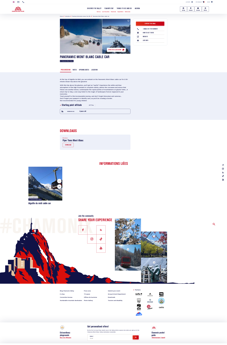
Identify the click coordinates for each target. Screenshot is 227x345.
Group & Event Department (117, 294)
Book (208, 1)
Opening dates (84, 70)
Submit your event (114, 291)
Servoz (99, 11)
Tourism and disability (115, 300)
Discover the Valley (94, 8)
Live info (188, 1)
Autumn (198, 10)
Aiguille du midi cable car (39, 203)
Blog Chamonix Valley (67, 291)
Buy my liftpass (65, 337)
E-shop (62, 294)
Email (91, 336)
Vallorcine (127, 11)
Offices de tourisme (90, 297)
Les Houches (105, 11)
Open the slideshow (114, 50)
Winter (205, 10)
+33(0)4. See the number (150, 29)
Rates (75, 70)
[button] (59, 181)
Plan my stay (109, 8)
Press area (87, 291)
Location (94, 70)
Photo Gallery (88, 300)
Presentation (65, 70)
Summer (191, 10)
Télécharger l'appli (158, 337)
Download (68, 145)
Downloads (111, 297)
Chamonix (113, 11)
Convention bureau (66, 297)
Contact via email (150, 23)
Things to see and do (124, 8)
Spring (183, 10)
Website (145, 36)
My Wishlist (200, 1)
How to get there (148, 32)
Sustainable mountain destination (71, 300)
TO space (87, 294)
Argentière (120, 11)
